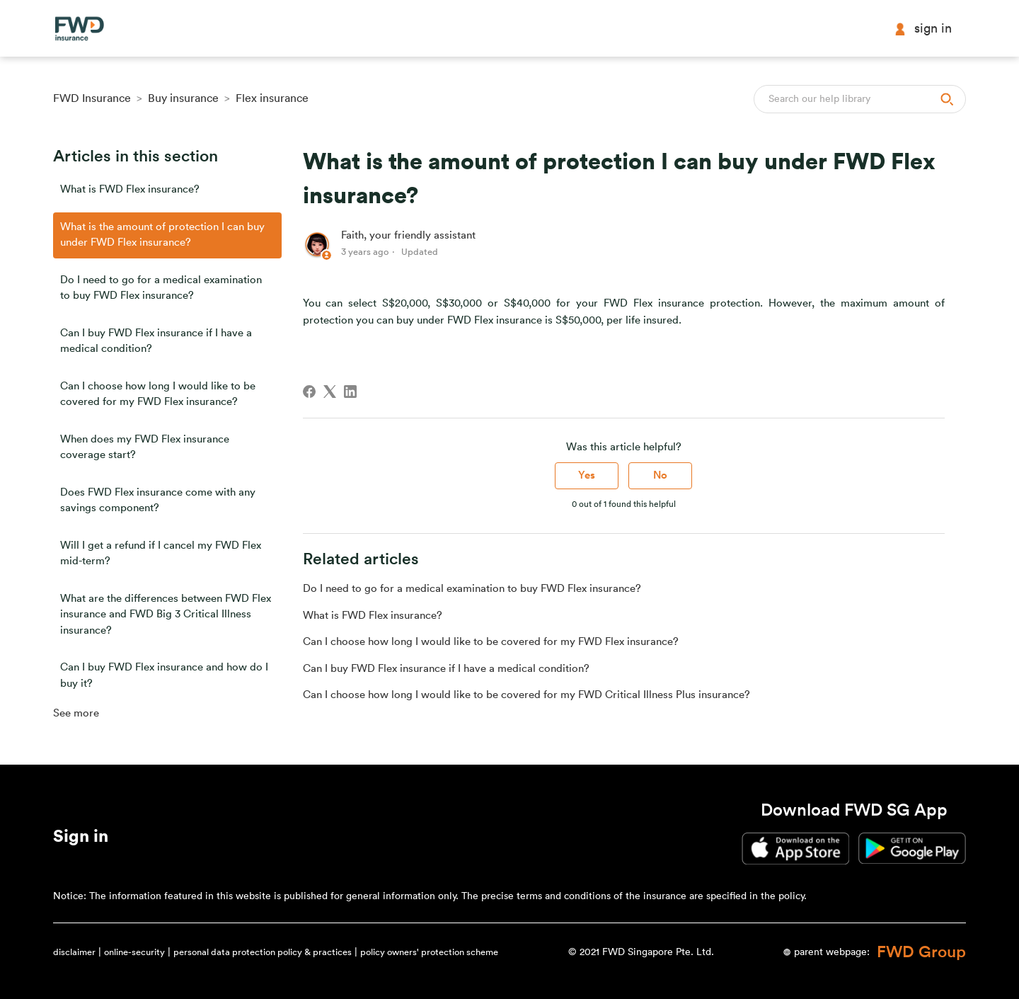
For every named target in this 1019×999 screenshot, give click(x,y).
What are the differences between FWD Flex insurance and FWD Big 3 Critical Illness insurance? (165, 614)
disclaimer (74, 952)
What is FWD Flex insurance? (130, 189)
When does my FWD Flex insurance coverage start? (144, 447)
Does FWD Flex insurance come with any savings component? (157, 500)
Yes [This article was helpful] (586, 475)
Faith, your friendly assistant (408, 235)
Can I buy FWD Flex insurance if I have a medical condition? (156, 341)
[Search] (860, 99)
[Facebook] (309, 391)
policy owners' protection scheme (429, 952)
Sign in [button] (923, 28)
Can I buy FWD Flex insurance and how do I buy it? (164, 675)
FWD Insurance (92, 98)
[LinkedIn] (350, 391)
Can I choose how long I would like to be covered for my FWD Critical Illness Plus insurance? (526, 695)
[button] (80, 839)
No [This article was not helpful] (660, 475)
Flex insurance (272, 98)
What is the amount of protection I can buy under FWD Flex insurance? (162, 235)
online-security (134, 952)
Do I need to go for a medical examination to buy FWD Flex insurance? (161, 288)
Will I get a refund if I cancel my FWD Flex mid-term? (160, 553)
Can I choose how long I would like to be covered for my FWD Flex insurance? (157, 394)
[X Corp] (329, 391)
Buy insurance (183, 98)
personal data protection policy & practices (262, 952)
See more (76, 713)
